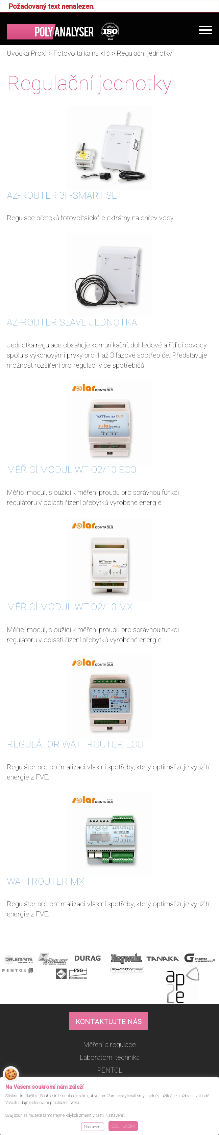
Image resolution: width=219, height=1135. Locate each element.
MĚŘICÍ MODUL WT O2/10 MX (70, 607)
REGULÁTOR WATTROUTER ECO (75, 744)
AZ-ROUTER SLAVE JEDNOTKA (72, 322)
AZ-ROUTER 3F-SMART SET (65, 195)
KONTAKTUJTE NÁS (109, 1022)
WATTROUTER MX (45, 881)
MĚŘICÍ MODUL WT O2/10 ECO (72, 469)
